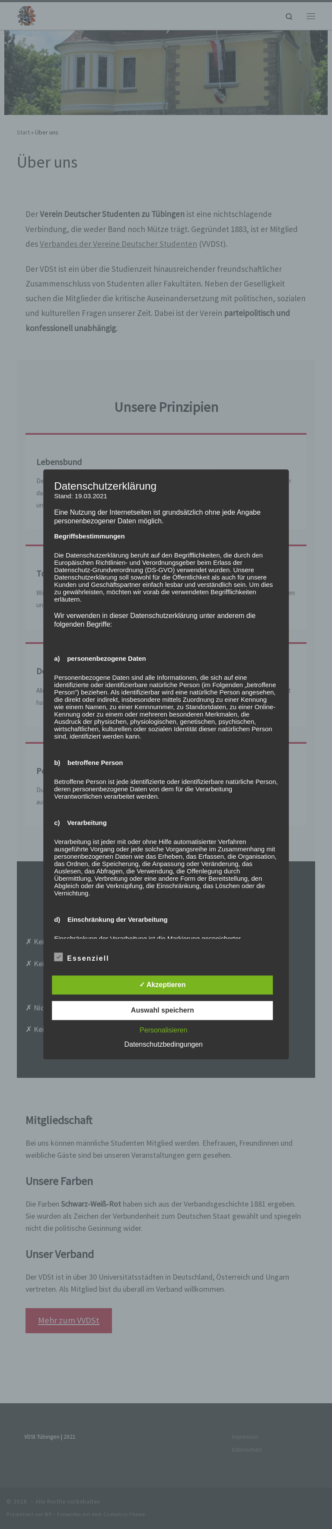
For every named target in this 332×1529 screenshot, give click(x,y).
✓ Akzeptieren (162, 985)
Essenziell (81, 957)
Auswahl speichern (162, 1010)
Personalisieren (163, 1030)
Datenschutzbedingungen (163, 1044)
